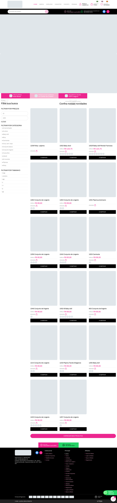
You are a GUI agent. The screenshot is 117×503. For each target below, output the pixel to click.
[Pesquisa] (46, 11)
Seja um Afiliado (89, 457)
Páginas (74, 4)
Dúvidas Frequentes (50, 455)
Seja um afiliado (69, 491)
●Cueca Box (6, 153)
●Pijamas (5, 162)
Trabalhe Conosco (50, 457)
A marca (68, 471)
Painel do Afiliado (70, 485)
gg (3, 191)
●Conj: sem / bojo (7, 143)
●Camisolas (5, 140)
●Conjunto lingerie (7, 150)
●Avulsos (5, 131)
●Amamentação (7, 128)
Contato (66, 4)
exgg (3, 173)
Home (35, 4)
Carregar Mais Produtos (73, 436)
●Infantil (4, 156)
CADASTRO (58, 4)
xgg (3, 179)
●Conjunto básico (7, 146)
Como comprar (69, 479)
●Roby (4, 165)
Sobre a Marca (49, 453)
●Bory (4, 137)
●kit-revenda (6, 159)
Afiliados (68, 483)
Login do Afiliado (69, 489)
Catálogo (49, 4)
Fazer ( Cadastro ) (70, 463)
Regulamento (69, 487)
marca (41, 4)
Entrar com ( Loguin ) (70, 461)
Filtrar (3, 121)
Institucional (68, 469)
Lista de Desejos (69, 481)
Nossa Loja (68, 477)
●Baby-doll (5, 134)
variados (4, 176)
